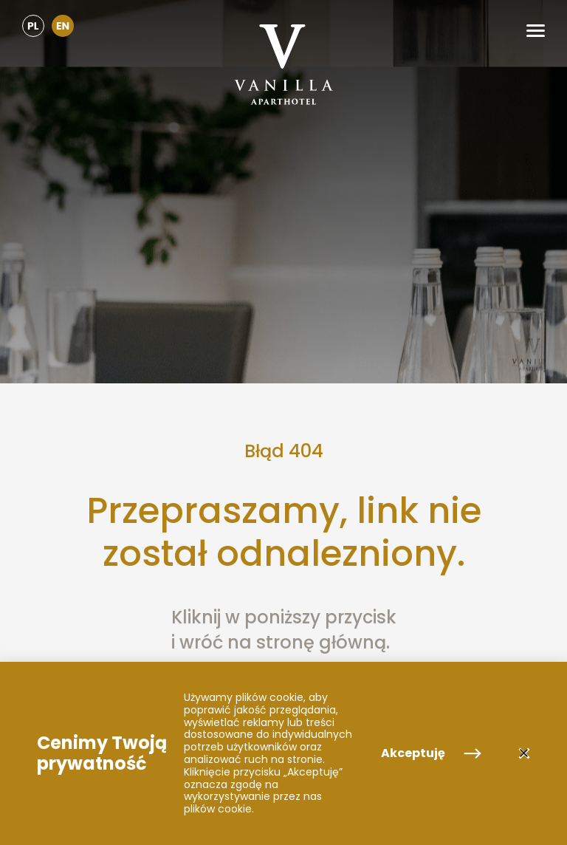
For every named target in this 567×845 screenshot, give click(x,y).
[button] (535, 30)
